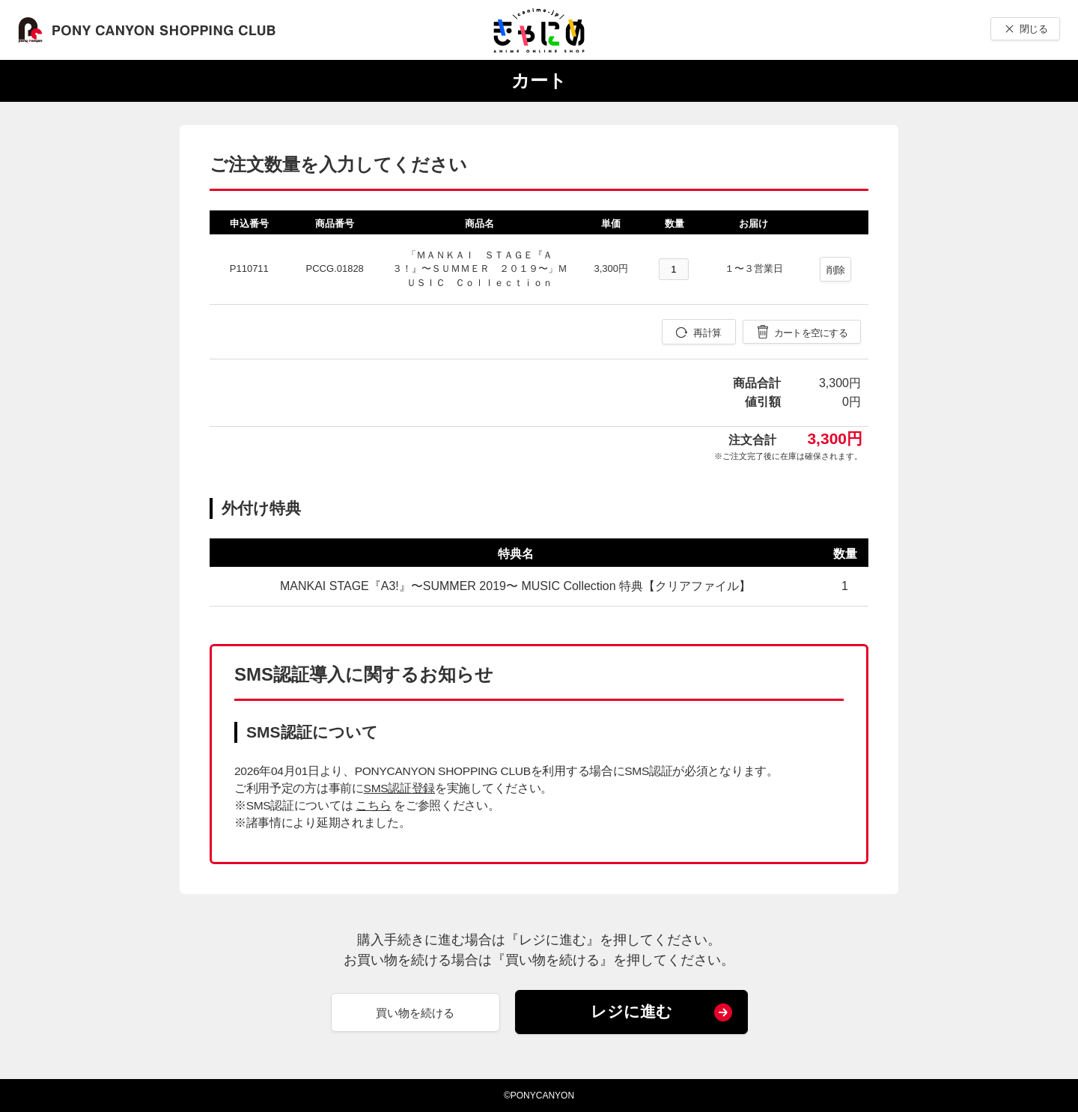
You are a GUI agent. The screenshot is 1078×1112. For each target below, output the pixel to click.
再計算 (707, 332)
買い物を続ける (415, 1012)
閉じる (1033, 28)
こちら (373, 805)
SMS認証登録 (399, 788)
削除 (835, 270)
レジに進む (631, 1011)
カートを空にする (810, 332)
